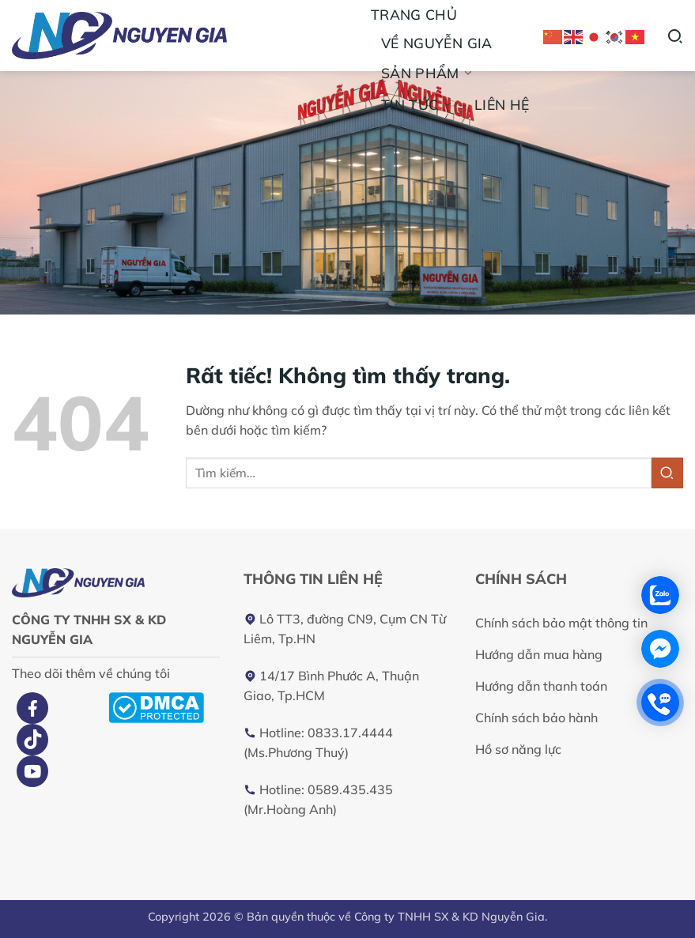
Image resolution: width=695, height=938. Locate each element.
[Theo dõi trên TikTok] (32, 739)
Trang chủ (414, 14)
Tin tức (417, 104)
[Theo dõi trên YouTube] (32, 771)
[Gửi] (667, 473)
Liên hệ (501, 104)
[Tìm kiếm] (675, 35)
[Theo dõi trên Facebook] (32, 708)
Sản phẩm (427, 72)
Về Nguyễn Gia (437, 42)
